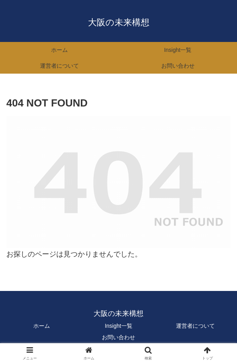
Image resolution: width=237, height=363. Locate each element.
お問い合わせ (118, 337)
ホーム (41, 326)
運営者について (195, 326)
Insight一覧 (118, 326)
